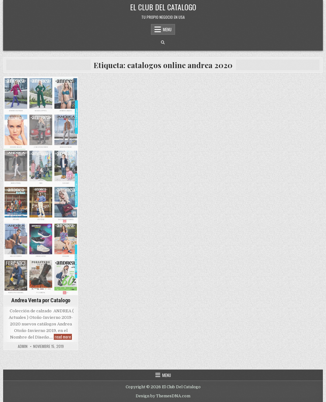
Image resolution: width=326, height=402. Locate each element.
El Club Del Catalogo (163, 7)
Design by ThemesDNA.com (163, 396)
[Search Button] (163, 42)
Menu (167, 29)
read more (63, 337)
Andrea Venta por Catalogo (40, 300)
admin (23, 346)
